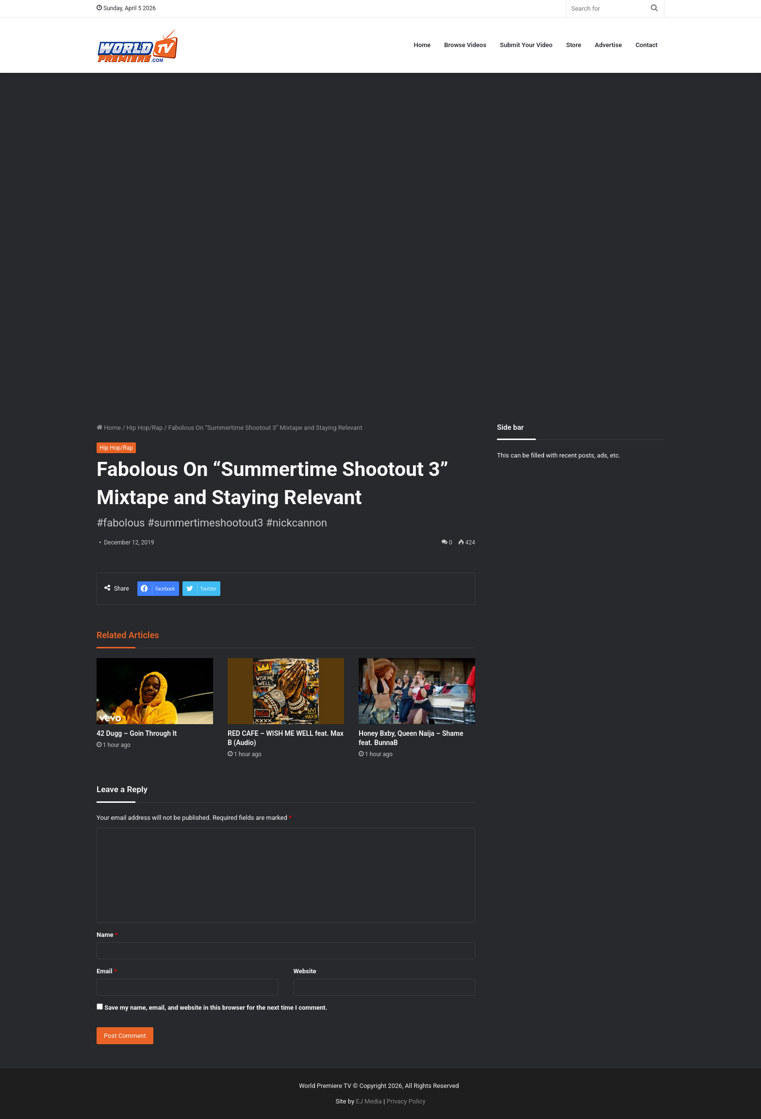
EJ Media (369, 1101)
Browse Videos (465, 45)
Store (573, 45)
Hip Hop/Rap (145, 427)
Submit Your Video (526, 45)
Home (422, 45)
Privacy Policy (406, 1101)
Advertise (608, 45)
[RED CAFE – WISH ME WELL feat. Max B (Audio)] (286, 691)
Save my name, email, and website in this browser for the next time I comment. (215, 1007)
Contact (646, 45)
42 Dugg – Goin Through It (137, 733)
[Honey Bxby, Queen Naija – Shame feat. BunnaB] (417, 691)
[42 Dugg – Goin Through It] (155, 691)
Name (107, 934)
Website (305, 971)
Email (107, 971)
